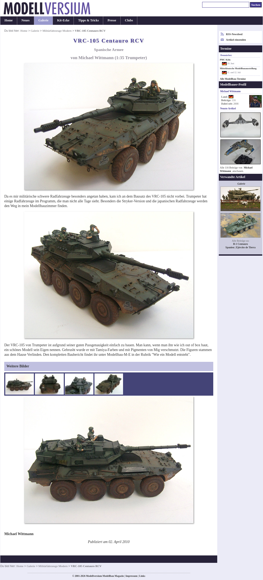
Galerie (43, 20)
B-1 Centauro (240, 243)
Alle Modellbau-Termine (233, 79)
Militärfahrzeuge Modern (56, 30)
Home (8, 20)
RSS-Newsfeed (234, 34)
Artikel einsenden (236, 39)
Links (142, 576)
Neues (25, 20)
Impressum (131, 576)
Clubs (129, 20)
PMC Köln (225, 59)
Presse (111, 20)
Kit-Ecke (63, 20)
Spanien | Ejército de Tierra (240, 247)
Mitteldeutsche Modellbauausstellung (238, 68)
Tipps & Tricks (88, 20)
